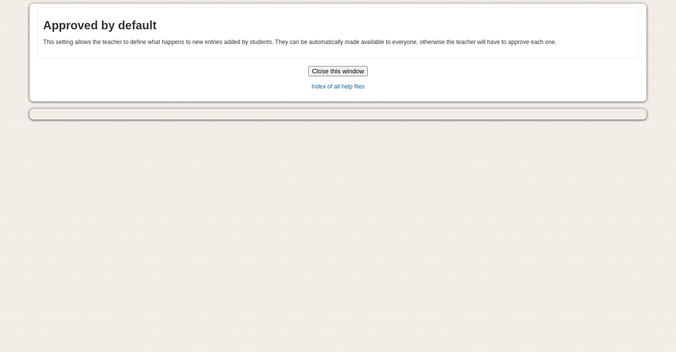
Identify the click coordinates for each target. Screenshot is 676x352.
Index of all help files (338, 86)
